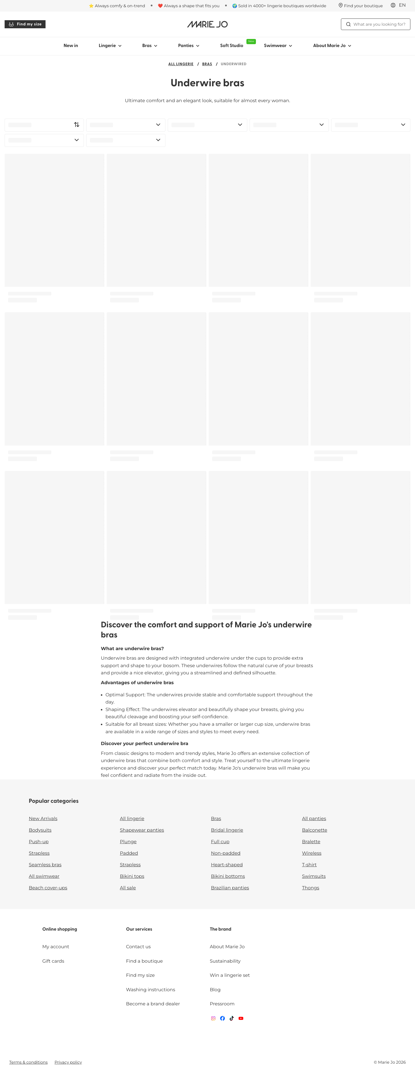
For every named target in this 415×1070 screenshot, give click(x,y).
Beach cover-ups (48, 888)
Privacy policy (68, 1062)
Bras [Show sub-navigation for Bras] (150, 46)
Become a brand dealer (153, 1004)
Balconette (314, 830)
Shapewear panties (142, 830)
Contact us (138, 947)
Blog (215, 990)
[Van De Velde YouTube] (240, 1019)
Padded (129, 853)
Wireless (311, 853)
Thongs (310, 888)
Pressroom (222, 1004)
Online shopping (59, 929)
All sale (128, 888)
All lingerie (181, 64)
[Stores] (360, 6)
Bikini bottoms (228, 876)
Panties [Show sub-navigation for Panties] (188, 46)
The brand (220, 929)
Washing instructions (150, 990)
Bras (207, 64)
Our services (139, 929)
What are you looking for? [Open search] (375, 24)
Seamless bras (45, 865)
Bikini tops (132, 876)
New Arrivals (43, 819)
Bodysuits (40, 830)
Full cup (220, 842)
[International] (400, 5)
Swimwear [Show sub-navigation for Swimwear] (278, 46)
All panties (314, 819)
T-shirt (309, 865)
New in (71, 46)
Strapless (39, 853)
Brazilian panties (230, 888)
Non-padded (225, 853)
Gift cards (53, 961)
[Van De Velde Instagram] (213, 1019)
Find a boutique (144, 961)
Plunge (128, 842)
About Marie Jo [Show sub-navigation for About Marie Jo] (332, 46)
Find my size (25, 24)
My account (55, 947)
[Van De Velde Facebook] (222, 1019)
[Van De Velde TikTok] (231, 1019)
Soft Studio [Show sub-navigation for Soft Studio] (237, 43)
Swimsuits (314, 876)
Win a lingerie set (230, 975)
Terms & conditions (28, 1062)
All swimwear (44, 876)
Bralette (311, 842)
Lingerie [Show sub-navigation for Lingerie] (110, 46)
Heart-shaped (227, 865)
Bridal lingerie (227, 830)
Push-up (39, 842)
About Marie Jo (227, 947)
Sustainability (225, 961)
